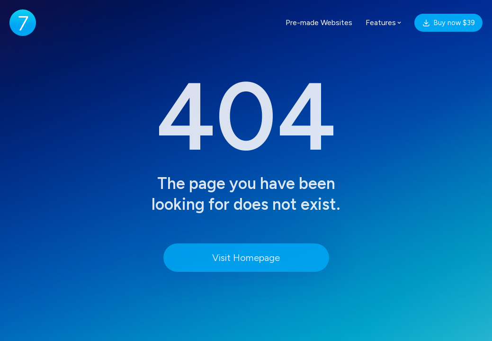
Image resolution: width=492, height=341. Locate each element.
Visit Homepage (246, 257)
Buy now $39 (448, 22)
